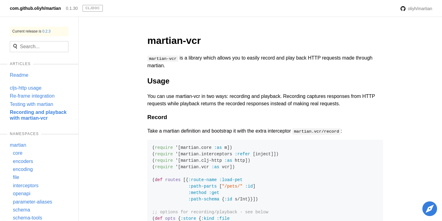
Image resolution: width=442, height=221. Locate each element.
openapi (21, 193)
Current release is (31, 31)
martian (18, 145)
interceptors (26, 185)
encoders (23, 161)
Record (157, 117)
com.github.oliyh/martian (35, 8)
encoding (23, 169)
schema (21, 209)
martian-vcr (174, 40)
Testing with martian (31, 104)
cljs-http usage (25, 88)
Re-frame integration (32, 96)
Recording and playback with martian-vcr (38, 115)
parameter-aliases (32, 201)
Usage (158, 81)
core (17, 153)
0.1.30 (72, 8)
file (16, 177)
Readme (19, 75)
